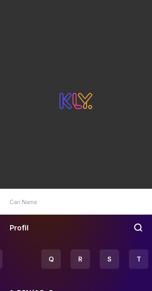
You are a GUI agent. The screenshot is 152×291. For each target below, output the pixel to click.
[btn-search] (139, 227)
